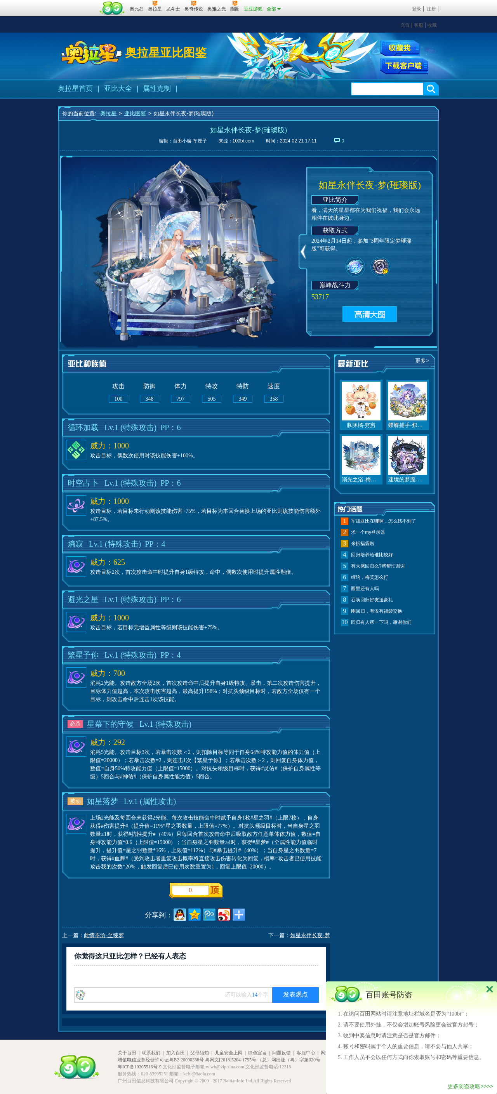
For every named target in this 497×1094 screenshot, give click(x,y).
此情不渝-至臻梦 (104, 935)
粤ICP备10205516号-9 (140, 1067)
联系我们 (151, 1053)
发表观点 (295, 994)
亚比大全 (118, 88)
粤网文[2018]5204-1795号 (230, 1060)
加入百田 (175, 1053)
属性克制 (157, 88)
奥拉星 (108, 113)
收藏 (432, 25)
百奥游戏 (77, 3)
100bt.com (243, 141)
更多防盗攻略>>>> (470, 1086)
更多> (422, 361)
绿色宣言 (257, 1053)
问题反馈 (281, 1053)
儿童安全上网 (229, 1053)
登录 (416, 9)
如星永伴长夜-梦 (310, 935)
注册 (431, 9)
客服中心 (306, 1053)
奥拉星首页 (75, 88)
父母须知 (199, 1053)
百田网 (112, 8)
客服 (418, 25)
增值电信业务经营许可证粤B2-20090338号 (161, 1060)
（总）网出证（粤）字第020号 (288, 1060)
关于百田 (127, 1053)
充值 (405, 25)
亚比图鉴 (135, 113)
